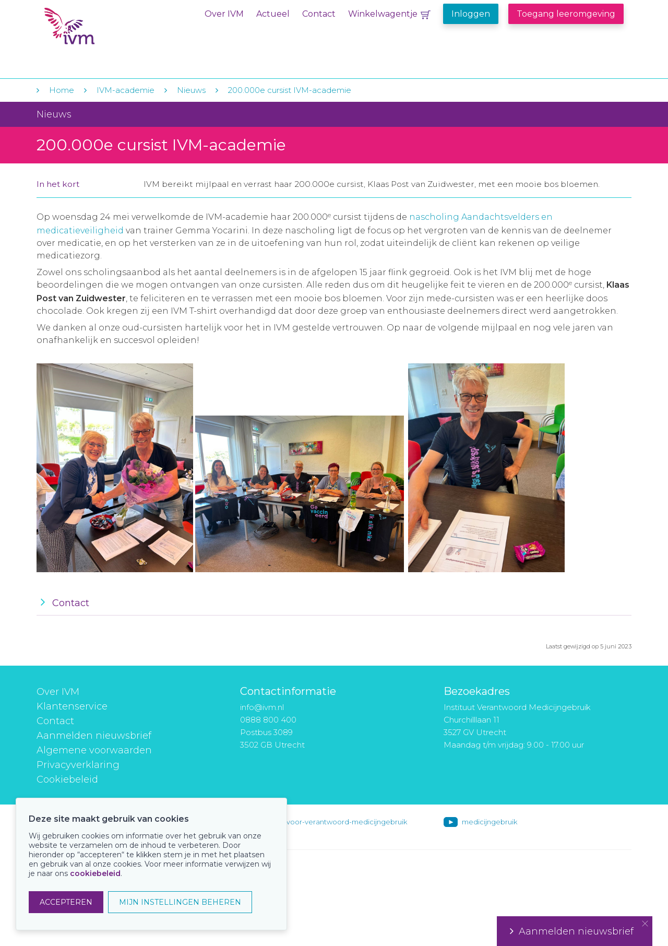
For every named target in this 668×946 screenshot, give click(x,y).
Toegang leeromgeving (566, 14)
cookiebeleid (95, 873)
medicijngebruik (489, 822)
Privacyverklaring (78, 765)
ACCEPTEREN (66, 902)
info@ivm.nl (262, 707)
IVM (108, 30)
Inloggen (470, 14)
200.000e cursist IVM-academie (289, 90)
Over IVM (224, 14)
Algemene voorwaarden (94, 750)
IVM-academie (125, 90)
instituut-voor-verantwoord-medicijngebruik (332, 822)
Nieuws (191, 90)
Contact (319, 14)
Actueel (273, 14)
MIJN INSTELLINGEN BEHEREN (180, 902)
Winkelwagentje (383, 14)
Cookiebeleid (67, 779)
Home (61, 90)
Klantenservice (72, 706)
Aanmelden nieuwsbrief (94, 735)
